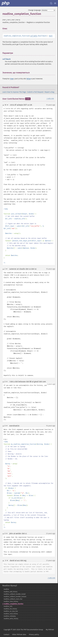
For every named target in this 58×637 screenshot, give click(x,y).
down (7, 105)
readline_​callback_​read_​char (13, 599)
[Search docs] (51, 3)
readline (6, 589)
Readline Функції (9, 585)
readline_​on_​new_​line (11, 611)
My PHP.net (50, 630)
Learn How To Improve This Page (14, 92)
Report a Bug (49, 92)
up (3, 105)
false (29, 79)
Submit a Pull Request (35, 92)
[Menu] (55, 3)
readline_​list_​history (10, 609)
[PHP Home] (6, 3)
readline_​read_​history (11, 614)
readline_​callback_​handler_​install (14, 594)
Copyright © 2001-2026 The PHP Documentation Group (23, 630)
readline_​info (8, 606)
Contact (6, 634)
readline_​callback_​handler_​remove (15, 596)
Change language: (34, 10)
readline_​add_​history (10, 592)
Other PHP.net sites (19, 634)
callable (33, 36)
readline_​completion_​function (13, 604)
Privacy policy (34, 634)
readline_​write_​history (11, 618)
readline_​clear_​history (11, 601)
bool (51, 36)
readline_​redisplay (10, 616)
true (11, 79)
